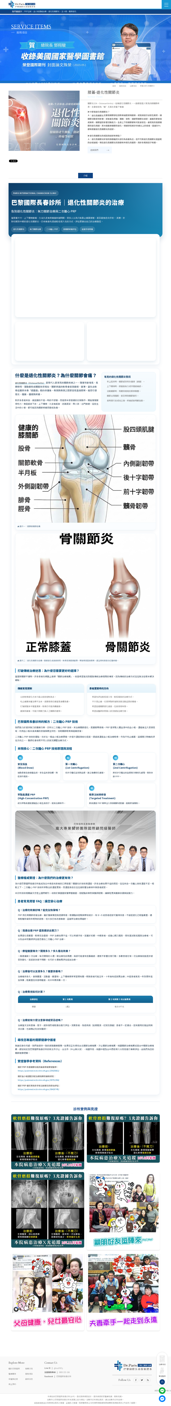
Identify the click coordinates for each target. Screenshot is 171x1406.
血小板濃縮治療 (39, 11)
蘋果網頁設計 (41, 1403)
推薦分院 (29, 1368)
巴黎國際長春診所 (63, 1376)
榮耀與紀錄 (13, 1379)
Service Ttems (95, 96)
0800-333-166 (64, 1372)
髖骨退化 (72, 11)
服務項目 (122, 86)
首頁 (114, 86)
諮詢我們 (99, 150)
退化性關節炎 (54, 11)
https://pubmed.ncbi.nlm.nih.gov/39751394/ (38, 1080)
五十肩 (64, 11)
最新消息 (29, 1379)
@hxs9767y (58, 1368)
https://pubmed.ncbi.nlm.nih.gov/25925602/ (38, 1070)
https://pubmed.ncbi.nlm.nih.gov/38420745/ (38, 1089)
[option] (44, 122)
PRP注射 (28, 11)
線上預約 (12, 1384)
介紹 (85, 175)
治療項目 (133, 86)
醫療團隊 (12, 1373)
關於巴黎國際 (14, 1368)
